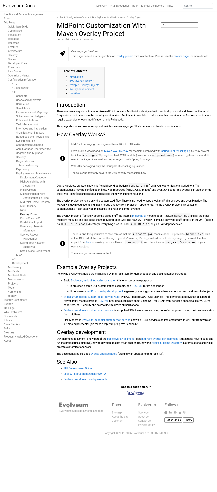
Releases (13, 38)
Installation (14, 34)
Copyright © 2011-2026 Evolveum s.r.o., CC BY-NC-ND (136, 433)
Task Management (27, 124)
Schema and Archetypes (30, 116)
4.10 (14, 83)
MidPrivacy (14, 267)
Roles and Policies (27, 120)
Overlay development (81, 89)
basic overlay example (120, 338)
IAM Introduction (120, 5)
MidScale (13, 271)
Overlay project (124, 56)
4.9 (14, 259)
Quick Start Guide (18, 26)
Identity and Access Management (24, 14)
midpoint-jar (139, 215)
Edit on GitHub (173, 420)
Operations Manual (19, 75)
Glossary (9, 332)
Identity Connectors (152, 5)
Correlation (22, 104)
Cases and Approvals (28, 100)
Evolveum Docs (19, 5)
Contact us (144, 420)
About (7, 340)
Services (143, 412)
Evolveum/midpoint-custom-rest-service (106, 320)
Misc (19, 255)
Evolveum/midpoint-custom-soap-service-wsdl (92, 296)
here (88, 242)
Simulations (23, 108)
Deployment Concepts (33, 177)
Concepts (21, 96)
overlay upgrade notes (104, 353)
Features (13, 47)
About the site (120, 416)
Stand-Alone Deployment (35, 251)
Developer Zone (17, 63)
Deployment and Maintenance (33, 173)
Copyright (117, 420)
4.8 (14, 91)
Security (13, 55)
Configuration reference (22, 79)
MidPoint (101, 5)
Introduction (76, 77)
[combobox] (179, 25)
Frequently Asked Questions (21, 336)
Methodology (16, 279)
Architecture (15, 51)
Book (135, 5)
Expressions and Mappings (32, 112)
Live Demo (14, 71)
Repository (22, 169)
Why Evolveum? (13, 312)
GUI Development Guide (78, 368)
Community (10, 316)
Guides (12, 59)
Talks (170, 5)
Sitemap (117, 412)
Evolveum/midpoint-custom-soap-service (88, 310)
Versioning (14, 291)
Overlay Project (29, 214)
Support (8, 304)
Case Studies (12, 324)
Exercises (14, 67)
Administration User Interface (33, 149)
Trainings (9, 308)
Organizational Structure (30, 132)
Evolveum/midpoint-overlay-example (93, 280)
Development (20, 263)
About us (143, 416)
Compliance (15, 30)
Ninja (23, 210)
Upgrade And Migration (29, 153)
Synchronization (25, 140)
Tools (11, 287)
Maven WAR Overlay (116, 151)
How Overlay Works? (81, 81)
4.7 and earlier (20, 87)
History (12, 295)
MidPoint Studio (17, 275)
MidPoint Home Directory (35, 202)
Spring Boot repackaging (175, 151)
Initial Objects (28, 189)
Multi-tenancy (28, 206)
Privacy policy (146, 424)
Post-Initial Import (31, 222)
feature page (181, 56)
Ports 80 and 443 (30, 218)
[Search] (198, 5)
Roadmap (13, 43)
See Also (74, 93)
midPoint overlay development (105, 291)
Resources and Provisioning (33, 136)
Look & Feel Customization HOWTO (85, 373)
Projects (13, 283)
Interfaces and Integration (31, 128)
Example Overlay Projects (84, 85)
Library (8, 320)
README (137, 286)
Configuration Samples (29, 144)
